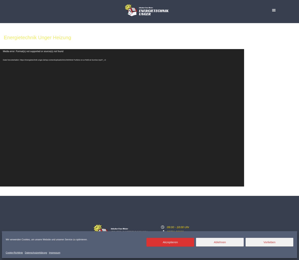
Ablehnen (220, 242)
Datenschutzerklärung (36, 252)
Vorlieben (270, 242)
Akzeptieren (170, 242)
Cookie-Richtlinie (14, 252)
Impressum (54, 252)
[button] (274, 10)
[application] (122, 118)
